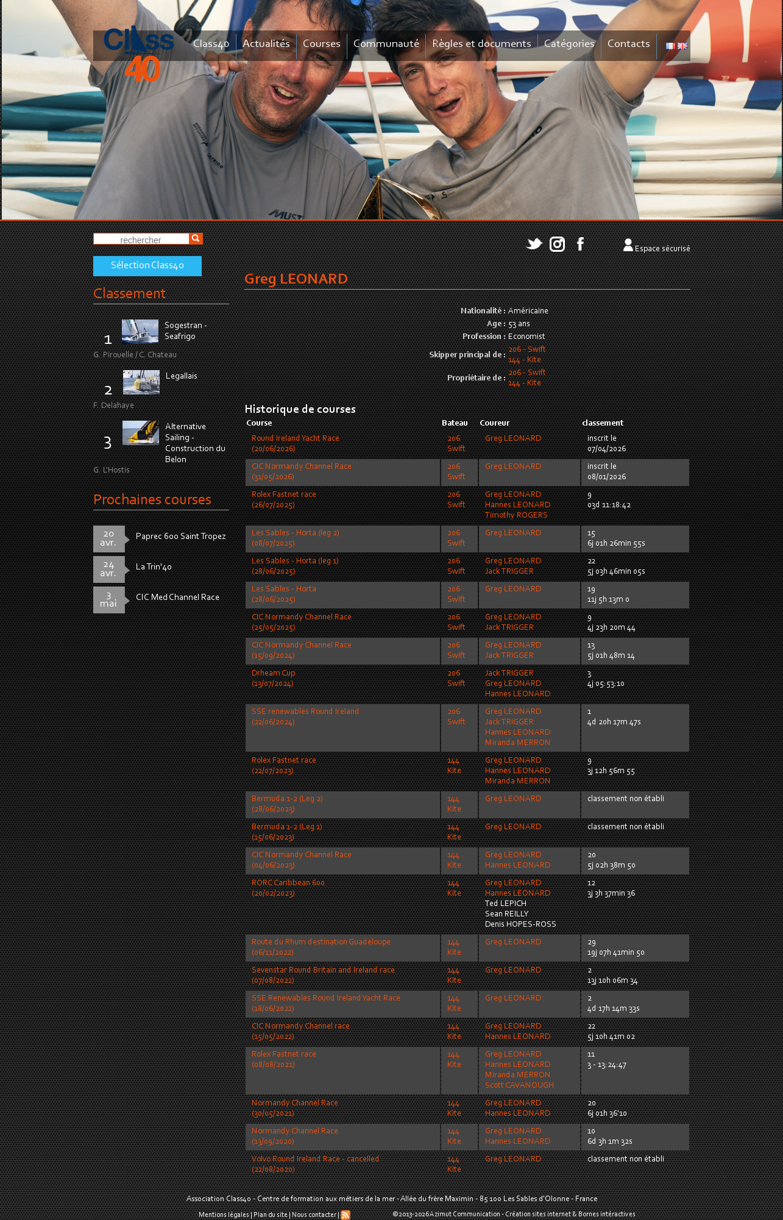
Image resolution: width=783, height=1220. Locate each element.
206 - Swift (527, 350)
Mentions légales (224, 1215)
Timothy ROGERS (516, 516)
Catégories (569, 44)
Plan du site (270, 1215)
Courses (322, 44)
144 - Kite (524, 360)
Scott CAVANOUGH (519, 1086)
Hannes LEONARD (517, 505)
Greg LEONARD (513, 439)
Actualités (266, 44)
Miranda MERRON (518, 743)
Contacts (629, 44)
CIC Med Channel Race (177, 597)
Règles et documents (481, 44)
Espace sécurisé (662, 249)
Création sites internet (538, 1214)
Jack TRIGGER (509, 572)
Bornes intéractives (607, 1214)
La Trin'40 (154, 567)
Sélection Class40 (147, 266)
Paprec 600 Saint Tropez (181, 536)
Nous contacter (314, 1215)
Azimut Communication (465, 1214)
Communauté (386, 44)
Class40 (211, 44)
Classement (129, 294)
